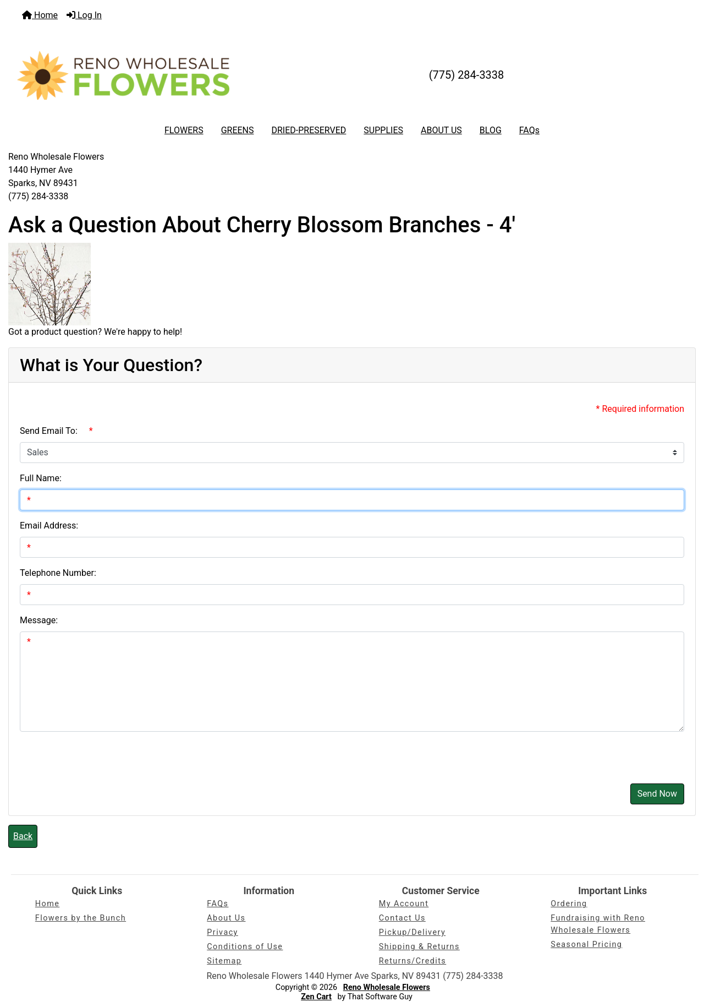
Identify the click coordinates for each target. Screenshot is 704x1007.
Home (40, 15)
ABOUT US (441, 130)
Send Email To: (49, 431)
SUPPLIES (383, 130)
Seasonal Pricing (586, 944)
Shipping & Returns (419, 946)
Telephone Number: (58, 573)
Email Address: (49, 525)
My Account (404, 903)
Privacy (222, 932)
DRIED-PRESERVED (308, 130)
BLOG (491, 130)
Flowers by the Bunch (80, 918)
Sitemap (224, 961)
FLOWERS (184, 130)
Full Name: (41, 478)
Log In (84, 15)
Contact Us (402, 918)
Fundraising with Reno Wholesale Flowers (598, 924)
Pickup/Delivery (412, 932)
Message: (39, 620)
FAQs (529, 130)
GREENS (237, 130)
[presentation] (103, 753)
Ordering (569, 903)
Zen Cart (316, 996)
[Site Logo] (123, 75)
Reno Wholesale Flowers (386, 987)
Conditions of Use (245, 946)
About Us (226, 918)
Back (22, 836)
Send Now (657, 793)
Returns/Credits (412, 961)
